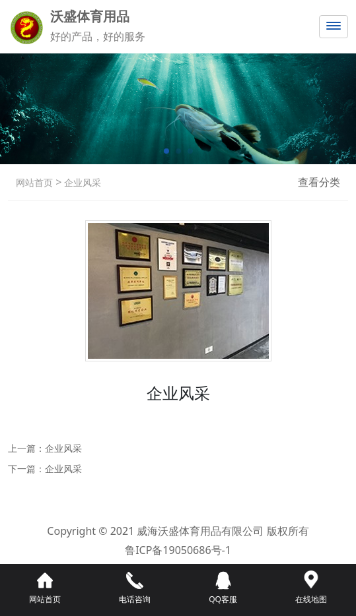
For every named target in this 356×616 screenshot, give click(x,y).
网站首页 (34, 182)
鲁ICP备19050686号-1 (178, 550)
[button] (166, 151)
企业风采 (81, 182)
